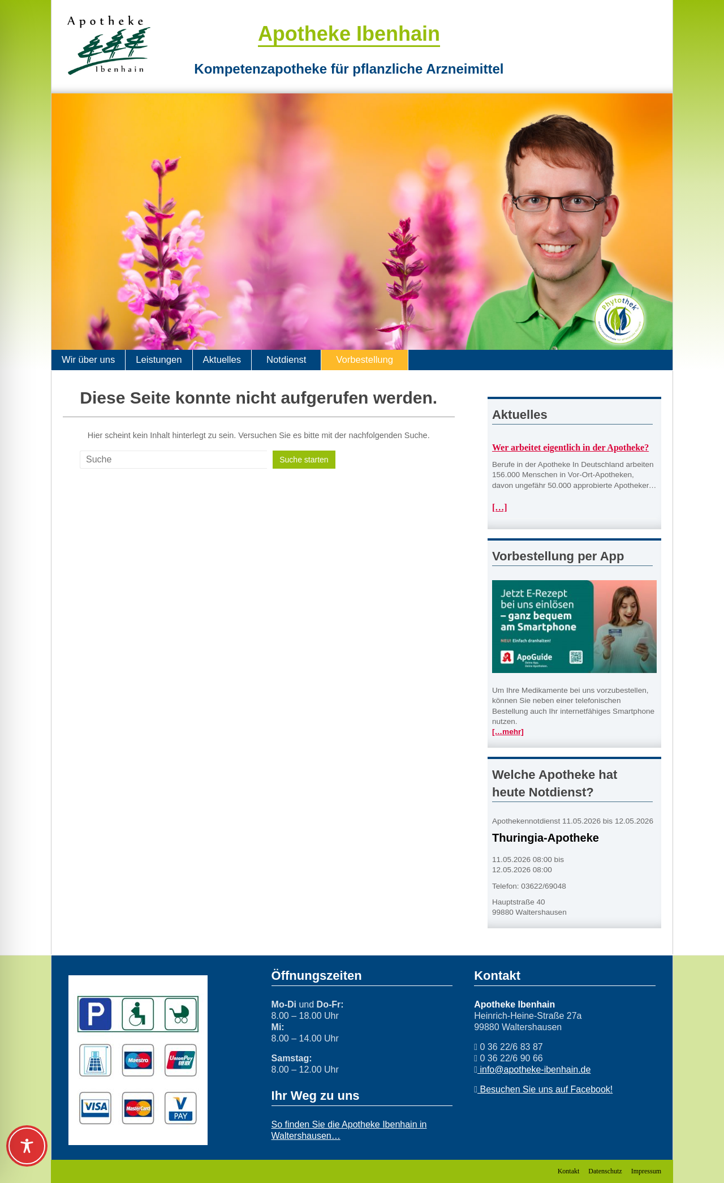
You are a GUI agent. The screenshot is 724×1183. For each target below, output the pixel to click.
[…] (499, 507)
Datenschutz (605, 1171)
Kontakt (569, 1171)
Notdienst (286, 359)
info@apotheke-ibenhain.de (534, 1069)
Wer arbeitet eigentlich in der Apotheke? (570, 447)
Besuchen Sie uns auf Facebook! (545, 1089)
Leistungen (159, 359)
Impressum (646, 1171)
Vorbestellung (364, 359)
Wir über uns (88, 359)
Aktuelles (222, 359)
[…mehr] (508, 731)
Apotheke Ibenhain (349, 33)
